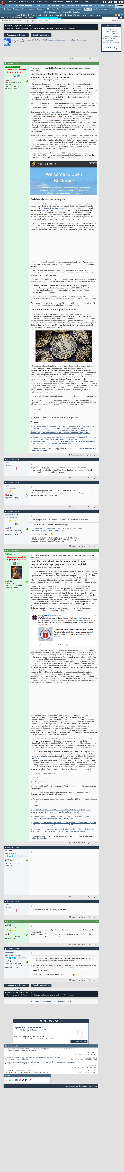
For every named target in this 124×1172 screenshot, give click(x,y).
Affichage (92, 59)
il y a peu (53, 581)
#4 (96, 521)
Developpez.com (81, 1106)
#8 (96, 941)
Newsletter (57, 2)
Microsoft (55, 6)
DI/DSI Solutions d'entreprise (23, 6)
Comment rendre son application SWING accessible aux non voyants (56, 539)
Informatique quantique (52, 12)
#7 (96, 921)
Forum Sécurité (36, 15)
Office (103, 6)
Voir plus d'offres (79, 1061)
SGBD (96, 6)
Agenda (33, 21)
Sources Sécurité (94, 15)
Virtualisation (115, 9)
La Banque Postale (28, 1059)
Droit (86, 2)
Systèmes (119, 6)
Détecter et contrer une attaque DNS (19, 1090)
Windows (16, 9)
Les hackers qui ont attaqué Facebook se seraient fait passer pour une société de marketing (39, 1069)
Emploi (69, 2)
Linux (24, 9)
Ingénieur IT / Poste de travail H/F (29, 1047)
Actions (18, 21)
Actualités (19, 1009)
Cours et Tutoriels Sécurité (77, 15)
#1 (96, 63)
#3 (96, 492)
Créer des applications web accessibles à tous (47, 540)
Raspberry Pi (61, 9)
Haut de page (92, 1106)
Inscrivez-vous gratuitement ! (49, 18)
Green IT (79, 9)
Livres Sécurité (60, 15)
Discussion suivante (61, 1021)
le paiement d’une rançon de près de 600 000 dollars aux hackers (61, 207)
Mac (53, 9)
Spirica (22, 1050)
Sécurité (88, 9)
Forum (9, 26)
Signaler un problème (41, 35)
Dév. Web (70, 6)
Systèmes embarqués (100, 9)
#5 (96, 560)
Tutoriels (23, 2)
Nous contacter (70, 1106)
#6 (96, 867)
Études (78, 2)
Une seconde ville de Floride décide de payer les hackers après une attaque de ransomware (55, 40)
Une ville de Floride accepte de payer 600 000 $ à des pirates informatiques (32, 1077)
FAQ (32, 2)
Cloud (38, 6)
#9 (96, 968)
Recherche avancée (116, 21)
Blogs (39, 2)
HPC (47, 9)
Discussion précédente (42, 1021)
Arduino (31, 9)
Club (94, 2)
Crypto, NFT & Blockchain (71, 12)
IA (43, 6)
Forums (12, 2)
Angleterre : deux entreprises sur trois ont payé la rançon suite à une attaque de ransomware (40, 1082)
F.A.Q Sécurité (48, 15)
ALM (48, 6)
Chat (47, 2)
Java (62, 6)
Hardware (40, 9)
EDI (77, 6)
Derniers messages (8, 21)
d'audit (46, 478)
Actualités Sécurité (22, 15)
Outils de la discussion (78, 59)
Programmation (86, 6)
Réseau (71, 9)
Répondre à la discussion (16, 35)
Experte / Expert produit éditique (29, 1056)
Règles (46, 21)
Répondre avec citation (76, 465)
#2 (96, 469)
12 (90, 465)
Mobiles (110, 6)
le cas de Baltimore (55, 112)
